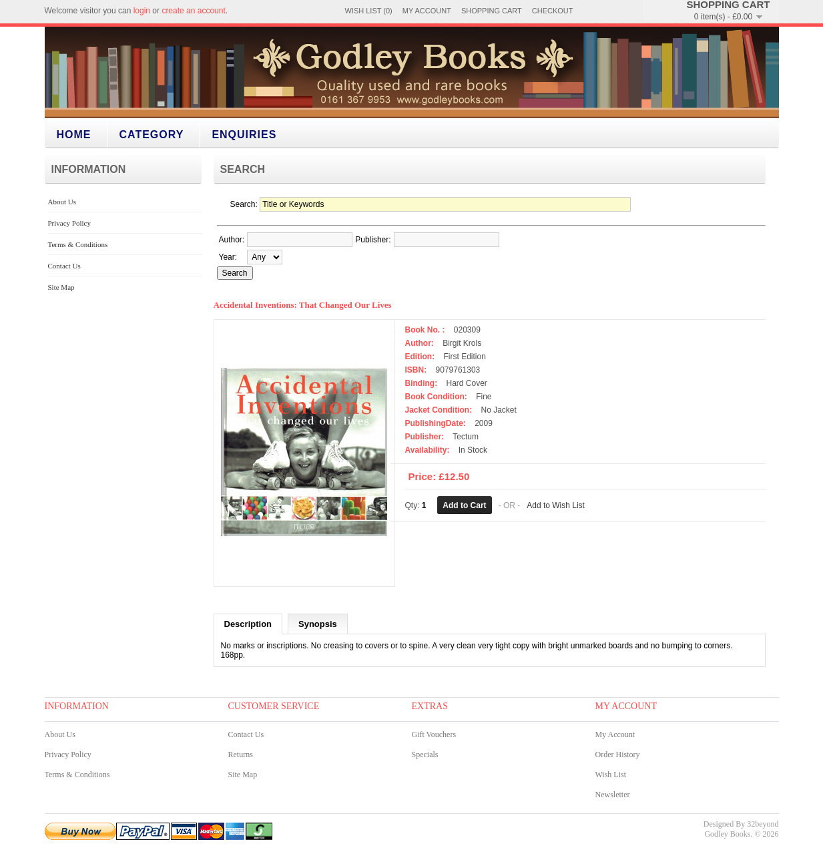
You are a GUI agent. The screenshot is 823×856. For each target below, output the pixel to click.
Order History (617, 754)
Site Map (61, 287)
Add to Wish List (556, 505)
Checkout (552, 11)
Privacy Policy (69, 223)
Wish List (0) (368, 11)
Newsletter (612, 794)
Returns (240, 754)
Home (74, 134)
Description (248, 624)
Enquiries (244, 134)
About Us (62, 202)
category (151, 134)
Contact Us (64, 266)
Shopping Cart (491, 11)
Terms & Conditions (78, 244)
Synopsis (317, 624)
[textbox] (299, 239)
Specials (425, 754)
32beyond (762, 824)
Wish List (611, 774)
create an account (193, 10)
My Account (426, 11)
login (141, 10)
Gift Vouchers (434, 734)
